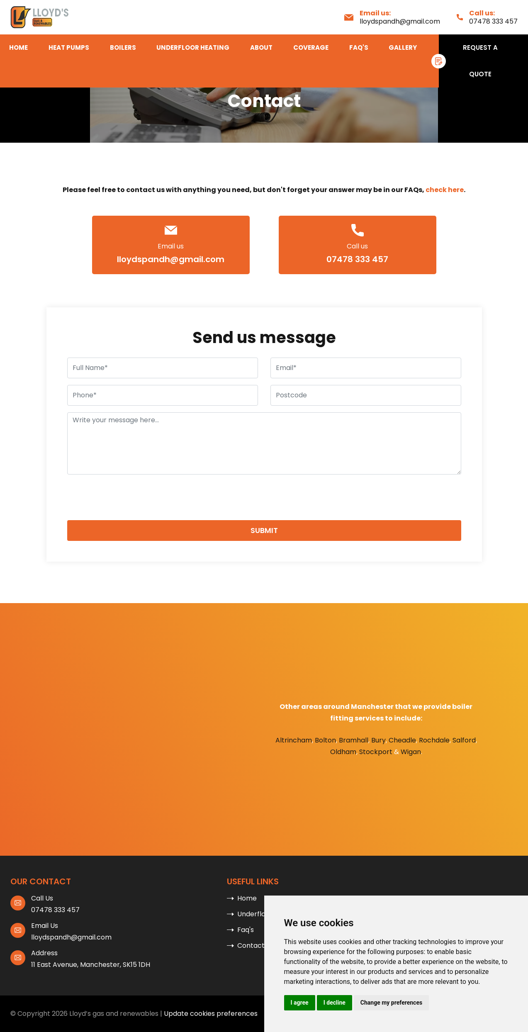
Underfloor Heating (192, 47)
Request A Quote (480, 60)
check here (445, 190)
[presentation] (130, 497)
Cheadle (402, 740)
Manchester (372, 706)
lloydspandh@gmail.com (400, 21)
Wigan (411, 752)
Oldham (343, 752)
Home (18, 47)
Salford (464, 740)
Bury (378, 740)
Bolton (325, 740)
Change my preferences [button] (391, 1002)
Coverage (310, 47)
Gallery (403, 47)
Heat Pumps (69, 47)
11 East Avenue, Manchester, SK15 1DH (90, 964)
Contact (251, 945)
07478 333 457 (493, 21)
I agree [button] (300, 1002)
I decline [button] (335, 1002)
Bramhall (353, 740)
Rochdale (434, 740)
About (261, 47)
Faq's (358, 47)
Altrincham (293, 740)
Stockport (375, 752)
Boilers (123, 47)
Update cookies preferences (211, 1013)
